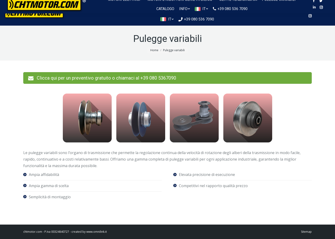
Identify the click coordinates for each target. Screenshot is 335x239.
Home (154, 50)
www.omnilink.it (96, 232)
